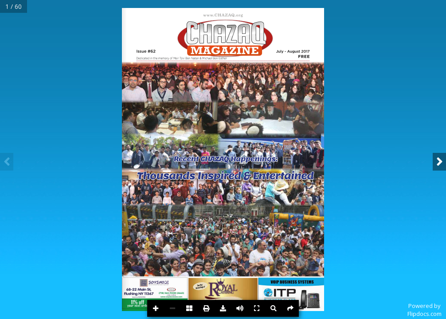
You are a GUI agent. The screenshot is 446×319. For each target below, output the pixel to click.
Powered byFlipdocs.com (424, 310)
